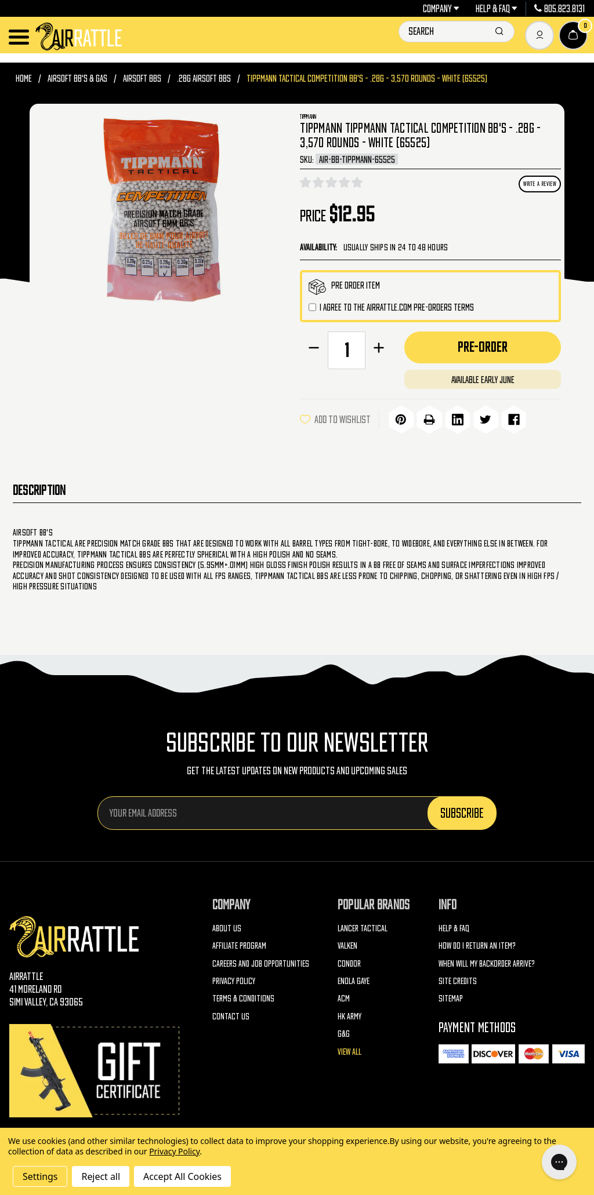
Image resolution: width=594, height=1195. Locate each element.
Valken (347, 943)
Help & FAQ (497, 9)
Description (39, 488)
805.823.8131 (559, 8)
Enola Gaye (354, 978)
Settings (40, 1176)
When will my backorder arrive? (487, 961)
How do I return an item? (477, 943)
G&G (344, 1032)
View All (349, 1049)
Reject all (100, 1176)
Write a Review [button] (540, 184)
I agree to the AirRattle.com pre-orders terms (397, 307)
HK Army (349, 1014)
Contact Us (230, 1014)
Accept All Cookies (182, 1176)
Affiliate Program (239, 943)
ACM (344, 996)
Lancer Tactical (362, 926)
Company (441, 9)
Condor (349, 961)
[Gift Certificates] (96, 1068)
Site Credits (458, 978)
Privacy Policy (233, 978)
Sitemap (451, 996)
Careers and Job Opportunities (260, 961)
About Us (226, 926)
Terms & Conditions (243, 996)
